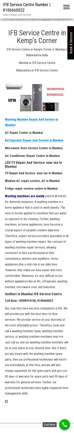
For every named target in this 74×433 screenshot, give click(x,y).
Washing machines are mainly (24, 196)
